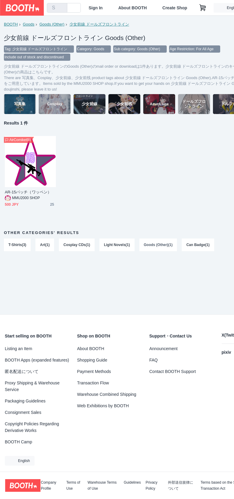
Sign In (96, 8)
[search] (61, 8)
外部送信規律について (180, 485)
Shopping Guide (92, 360)
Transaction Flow (93, 382)
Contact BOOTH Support (172, 371)
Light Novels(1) (117, 245)
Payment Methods (94, 371)
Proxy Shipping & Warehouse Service (32, 386)
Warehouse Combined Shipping (106, 394)
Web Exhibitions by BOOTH (103, 405)
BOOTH (11, 24)
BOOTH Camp (18, 441)
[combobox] (57, 8)
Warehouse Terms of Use (102, 485)
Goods (28, 24)
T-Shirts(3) (17, 245)
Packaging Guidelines (25, 401)
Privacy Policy (151, 485)
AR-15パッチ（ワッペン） (28, 192)
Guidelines (132, 483)
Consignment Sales (23, 412)
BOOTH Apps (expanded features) (37, 360)
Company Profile (48, 485)
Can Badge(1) (198, 245)
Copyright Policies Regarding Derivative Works (32, 427)
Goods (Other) (51, 24)
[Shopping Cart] (203, 8)
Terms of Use (73, 485)
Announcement (163, 348)
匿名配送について (21, 371)
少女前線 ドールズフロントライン (99, 24)
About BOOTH (132, 8)
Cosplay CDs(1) (76, 245)
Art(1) (45, 245)
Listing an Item (18, 348)
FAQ (153, 360)
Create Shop (175, 8)
